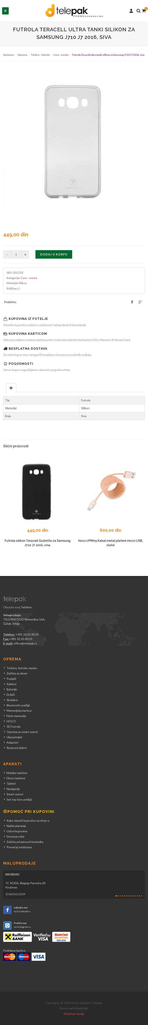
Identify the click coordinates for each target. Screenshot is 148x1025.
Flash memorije (16, 716)
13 (141, 896)
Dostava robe (15, 836)
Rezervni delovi (17, 748)
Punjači (11, 678)
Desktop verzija (74, 1013)
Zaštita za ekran (17, 673)
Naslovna (8, 54)
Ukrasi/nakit (14, 737)
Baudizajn (82, 1008)
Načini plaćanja (16, 826)
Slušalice (12, 700)
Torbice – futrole (40, 54)
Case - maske (61, 54)
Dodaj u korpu (54, 254)
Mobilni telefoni (17, 773)
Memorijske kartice (19, 710)
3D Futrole (14, 726)
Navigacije (13, 789)
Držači (11, 694)
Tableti (11, 783)
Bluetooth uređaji (18, 705)
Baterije (12, 689)
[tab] (11, 387)
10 (135, 896)
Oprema (22, 54)
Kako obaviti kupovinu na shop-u (28, 820)
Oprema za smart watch (22, 732)
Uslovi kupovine (17, 831)
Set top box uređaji (19, 799)
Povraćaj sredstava (19, 847)
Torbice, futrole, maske (22, 668)
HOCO (11, 721)
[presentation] (11, 387)
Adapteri (12, 742)
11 (137, 896)
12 (139, 896)
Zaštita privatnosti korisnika (25, 842)
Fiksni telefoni (16, 778)
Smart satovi (15, 794)
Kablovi (11, 684)
